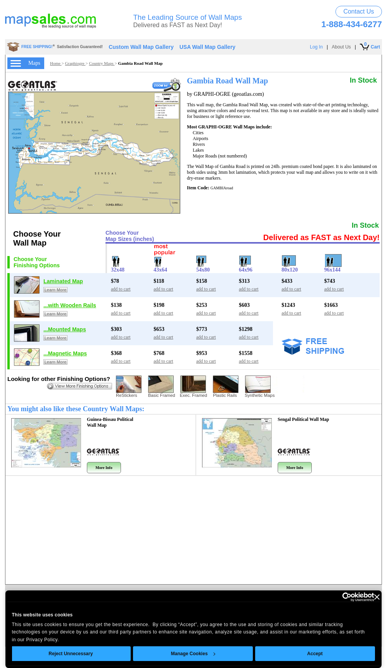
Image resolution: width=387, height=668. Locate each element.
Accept (315, 653)
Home (56, 63)
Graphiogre (75, 63)
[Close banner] (377, 597)
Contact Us (358, 11)
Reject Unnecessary (71, 653)
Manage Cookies (193, 653)
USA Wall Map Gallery (207, 47)
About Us (341, 47)
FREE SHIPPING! (37, 47)
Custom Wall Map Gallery (141, 47)
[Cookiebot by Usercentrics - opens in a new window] (340, 597)
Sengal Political (303, 419)
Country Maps (101, 63)
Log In (316, 47)
